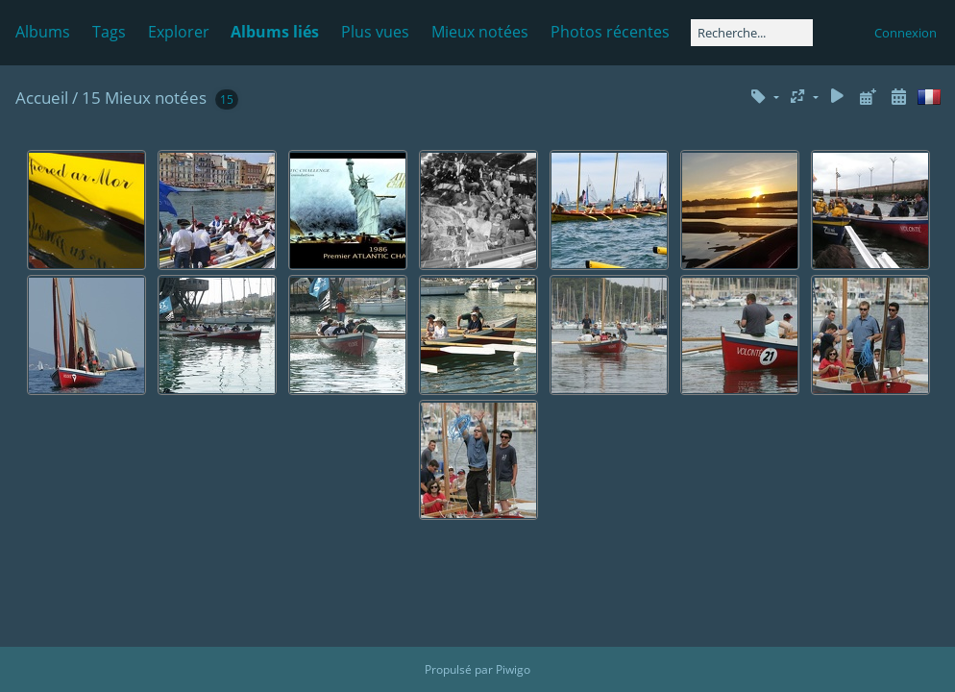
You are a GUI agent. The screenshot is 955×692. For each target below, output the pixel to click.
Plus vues (375, 31)
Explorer (178, 31)
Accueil (41, 97)
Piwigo (513, 669)
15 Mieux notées (144, 97)
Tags (109, 31)
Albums (42, 31)
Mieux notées (479, 31)
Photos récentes (610, 31)
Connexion (905, 32)
